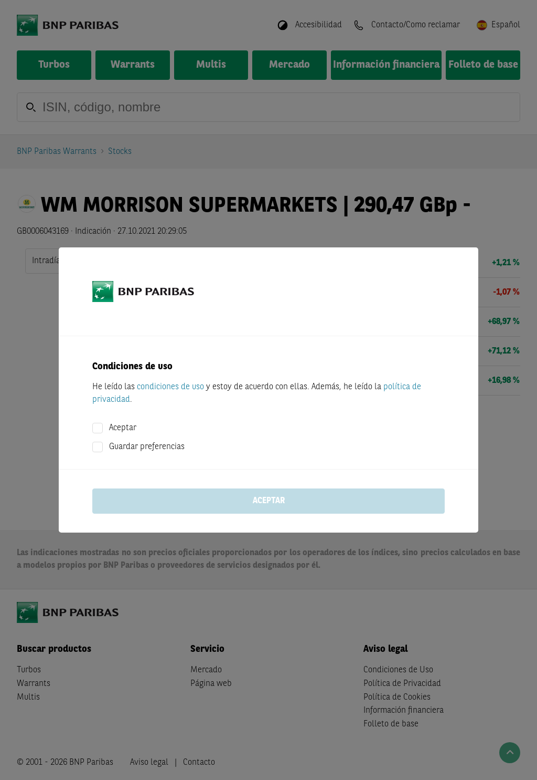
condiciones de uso (170, 387)
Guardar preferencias (147, 447)
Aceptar (122, 428)
